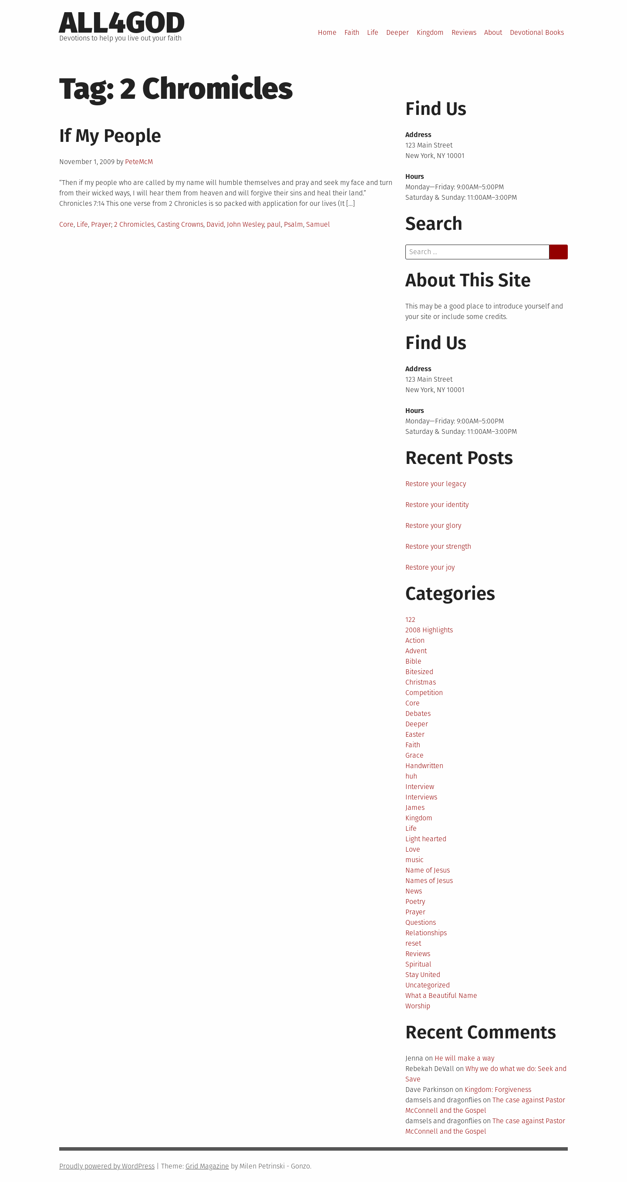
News (413, 891)
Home (327, 32)
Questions (420, 922)
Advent (416, 651)
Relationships (426, 933)
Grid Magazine (207, 1166)
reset (413, 943)
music (414, 860)
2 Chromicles (134, 224)
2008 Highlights (429, 630)
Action (415, 640)
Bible (413, 661)
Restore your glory (433, 525)
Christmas (420, 682)
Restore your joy (430, 567)
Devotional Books (537, 32)
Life (372, 32)
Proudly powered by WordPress (107, 1166)
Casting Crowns (180, 224)
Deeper (397, 32)
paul (274, 224)
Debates (418, 713)
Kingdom (430, 32)
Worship (417, 1006)
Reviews (464, 32)
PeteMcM (139, 162)
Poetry (415, 901)
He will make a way (464, 1058)
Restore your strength (438, 546)
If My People (110, 136)
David (215, 224)
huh (411, 776)
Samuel (318, 224)
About (493, 32)
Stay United (422, 974)
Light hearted (425, 839)
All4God (122, 22)
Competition (424, 692)
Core (66, 224)
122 (410, 619)
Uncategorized (427, 985)
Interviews (421, 797)
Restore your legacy (435, 484)
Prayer (101, 224)
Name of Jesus (427, 870)
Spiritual (418, 964)
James (415, 807)
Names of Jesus (429, 880)
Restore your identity (437, 504)
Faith (351, 32)
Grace (414, 755)
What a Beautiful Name (441, 995)
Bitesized (419, 672)
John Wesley (245, 224)
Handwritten (424, 766)
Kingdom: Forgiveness (498, 1089)
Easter (415, 734)
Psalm (293, 224)
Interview (419, 786)
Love (412, 849)
